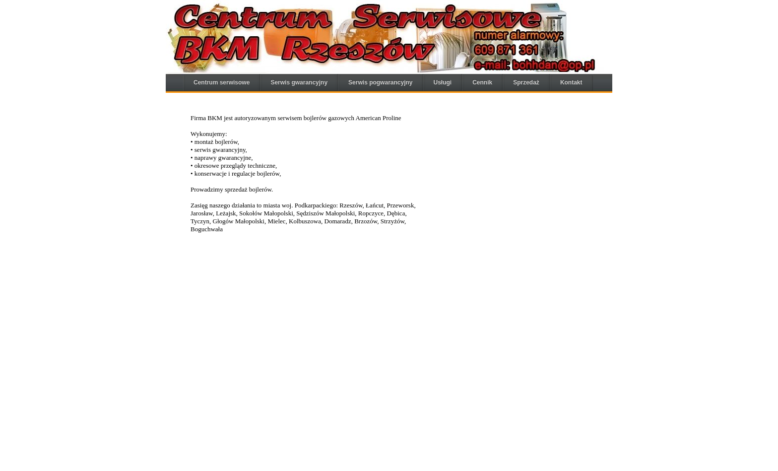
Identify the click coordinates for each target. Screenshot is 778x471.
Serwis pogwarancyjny (380, 82)
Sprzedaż (526, 82)
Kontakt (571, 82)
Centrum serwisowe (222, 82)
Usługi (443, 82)
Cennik (482, 82)
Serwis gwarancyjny (298, 82)
